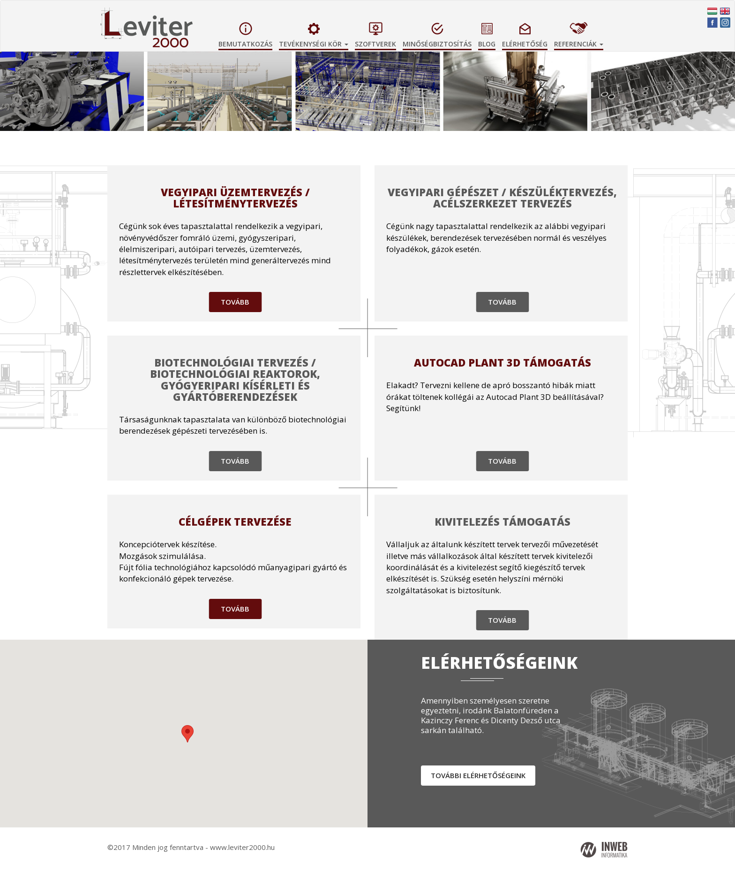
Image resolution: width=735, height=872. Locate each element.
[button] (680, 106)
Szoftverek (375, 43)
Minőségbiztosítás (437, 43)
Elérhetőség (525, 43)
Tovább (235, 301)
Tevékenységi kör (313, 43)
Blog (486, 43)
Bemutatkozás (245, 43)
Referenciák (578, 43)
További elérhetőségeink (478, 775)
